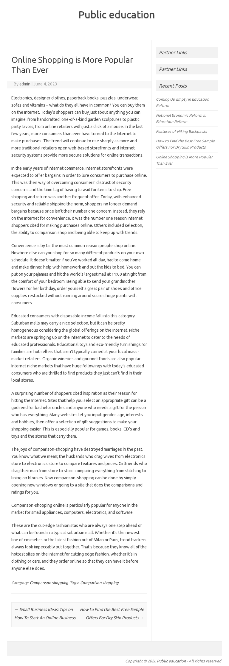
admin (24, 84)
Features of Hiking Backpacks (181, 131)
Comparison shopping (49, 583)
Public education (116, 14)
